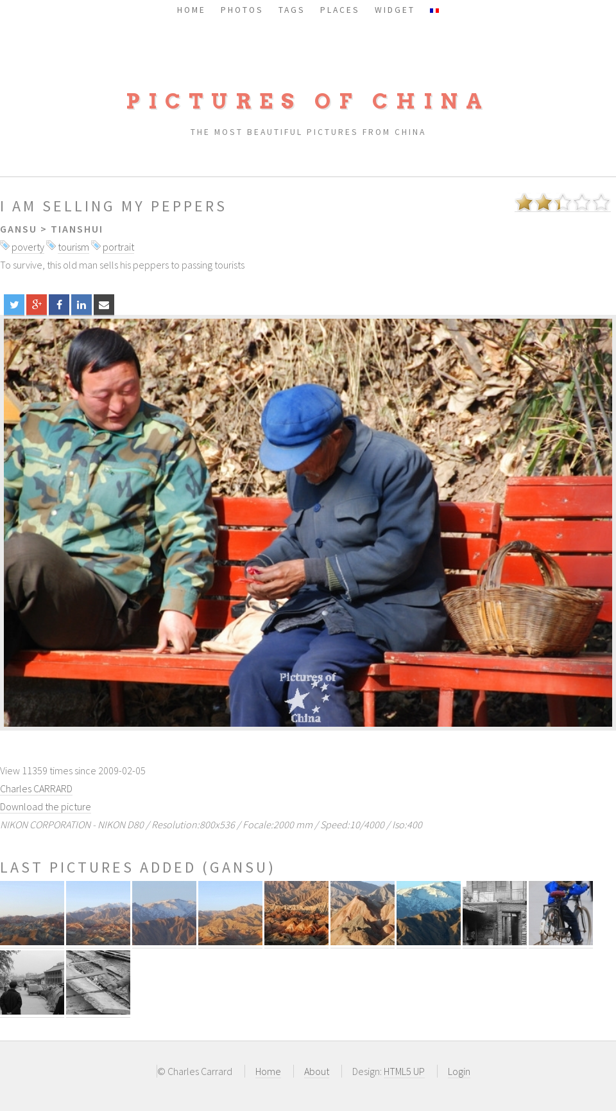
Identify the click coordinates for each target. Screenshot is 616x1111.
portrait (118, 246)
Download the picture (45, 806)
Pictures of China (308, 101)
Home (268, 1071)
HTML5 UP (404, 1071)
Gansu (18, 228)
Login (459, 1071)
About (316, 1071)
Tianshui (77, 228)
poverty (28, 246)
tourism (73, 246)
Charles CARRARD (36, 788)
